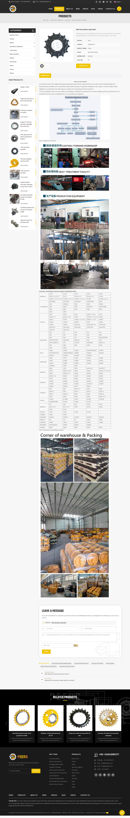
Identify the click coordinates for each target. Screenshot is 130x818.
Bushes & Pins (14, 37)
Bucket (12, 59)
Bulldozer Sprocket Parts (55, 764)
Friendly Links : (13, 803)
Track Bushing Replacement (56, 781)
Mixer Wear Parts (49, 803)
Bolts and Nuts (14, 56)
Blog (93, 9)
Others (12, 75)
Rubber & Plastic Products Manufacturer (32, 806)
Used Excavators (113, 806)
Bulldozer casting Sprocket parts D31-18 (50, 737)
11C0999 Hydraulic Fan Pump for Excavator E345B (27, 211)
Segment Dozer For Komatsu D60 (26, 223)
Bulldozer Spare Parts (37, 803)
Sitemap (64, 815)
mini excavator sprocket (24, 150)
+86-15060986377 (25, 1)
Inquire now (83, 68)
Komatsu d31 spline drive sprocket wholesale (108, 737)
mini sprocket (111, 666)
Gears (12, 67)
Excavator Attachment (98, 803)
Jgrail (119, 806)
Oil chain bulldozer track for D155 (26, 161)
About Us (69, 9)
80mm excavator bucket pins (57, 772)
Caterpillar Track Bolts (55, 770)
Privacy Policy (75, 815)
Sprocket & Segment (57, 22)
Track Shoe (13, 52)
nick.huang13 (104, 772)
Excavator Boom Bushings (56, 787)
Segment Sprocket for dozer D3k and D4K (27, 101)
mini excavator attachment (49, 669)
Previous (6, 725)
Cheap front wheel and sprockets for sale (79, 737)
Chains (12, 40)
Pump (11, 71)
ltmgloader (16, 806)
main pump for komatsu (25, 173)
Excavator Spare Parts (24, 803)
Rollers (12, 44)
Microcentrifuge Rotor (27, 808)
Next (123, 725)
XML (69, 815)
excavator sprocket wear (67, 669)
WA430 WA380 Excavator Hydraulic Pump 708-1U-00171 (26, 186)
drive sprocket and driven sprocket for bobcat (26, 138)
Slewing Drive (97, 806)
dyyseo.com (89, 815)
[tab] (45, 77)
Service (85, 9)
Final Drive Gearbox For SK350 (26, 113)
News (78, 9)
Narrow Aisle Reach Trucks (66, 806)
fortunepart (69, 803)
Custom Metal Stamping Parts (84, 806)
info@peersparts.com (107, 769)
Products (59, 9)
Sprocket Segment (54, 778)
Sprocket (68, 22)
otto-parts (76, 803)
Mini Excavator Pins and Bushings (58, 784)
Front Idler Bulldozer (54, 761)
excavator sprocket (97, 666)
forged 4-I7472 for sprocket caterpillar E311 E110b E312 (26, 126)
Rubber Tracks (24, 88)
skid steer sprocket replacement (61, 666)
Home (50, 9)
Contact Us (110, 9)
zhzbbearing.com (60, 803)
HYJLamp (104, 806)
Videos (100, 9)
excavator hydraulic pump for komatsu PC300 (26, 198)
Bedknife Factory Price (51, 806)
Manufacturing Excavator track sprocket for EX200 (21, 737)
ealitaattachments (85, 803)
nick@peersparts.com (45, 1)
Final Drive (13, 63)
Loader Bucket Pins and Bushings (58, 775)
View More (24, 93)
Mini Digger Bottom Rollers (56, 767)
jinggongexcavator (14, 808)
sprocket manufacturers (82, 666)
